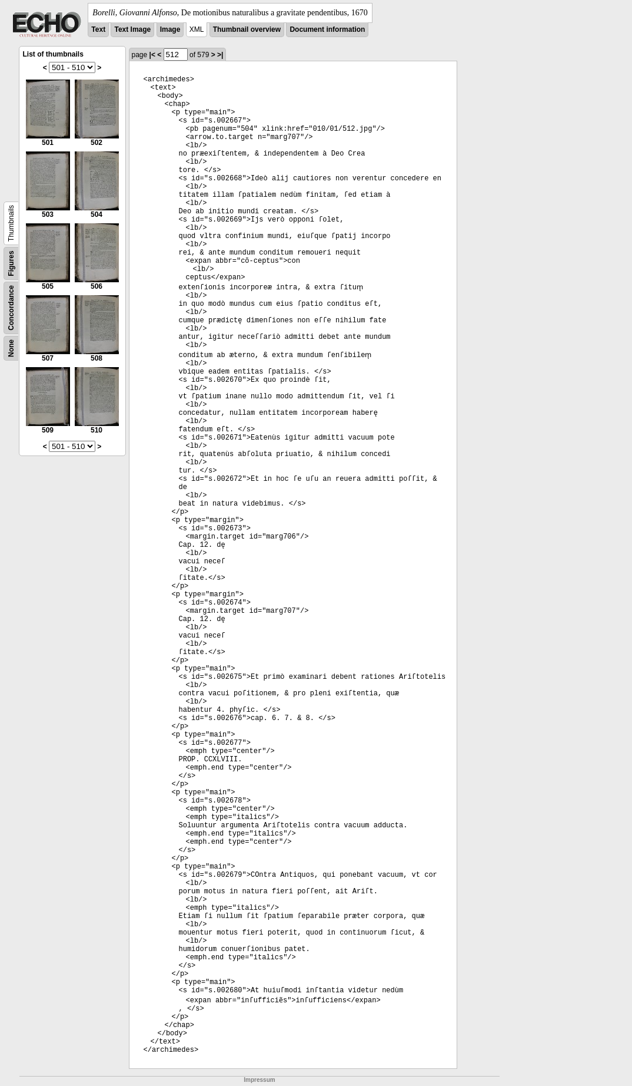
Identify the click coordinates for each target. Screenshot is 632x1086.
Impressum (259, 1080)
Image (170, 29)
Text (98, 29)
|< (152, 55)
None (11, 348)
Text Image (132, 29)
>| (220, 55)
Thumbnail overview (247, 29)
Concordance (11, 308)
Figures (11, 263)
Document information (327, 29)
